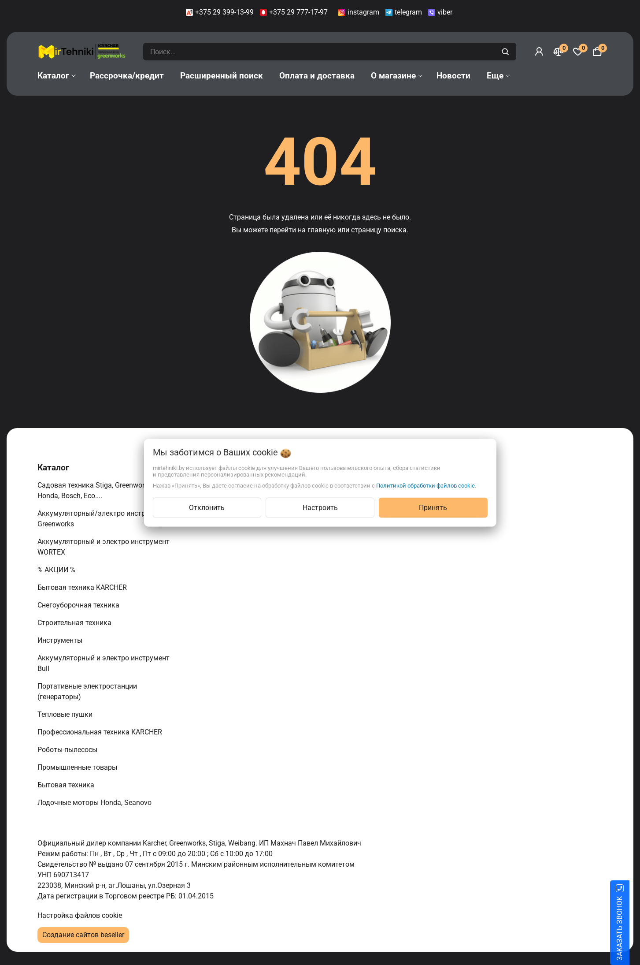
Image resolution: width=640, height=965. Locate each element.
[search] (506, 51)
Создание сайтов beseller (83, 935)
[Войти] (539, 51)
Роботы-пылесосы (68, 749)
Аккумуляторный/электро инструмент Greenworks (101, 518)
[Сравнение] (558, 51)
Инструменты (60, 640)
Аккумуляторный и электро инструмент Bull (103, 663)
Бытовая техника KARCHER (83, 587)
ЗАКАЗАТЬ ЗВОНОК (630, 928)
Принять (433, 507)
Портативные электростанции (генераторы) (87, 691)
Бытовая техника (66, 785)
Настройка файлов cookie (79, 915)
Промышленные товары (78, 767)
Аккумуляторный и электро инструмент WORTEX (103, 546)
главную (321, 230)
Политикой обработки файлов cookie (425, 485)
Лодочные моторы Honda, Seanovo (95, 802)
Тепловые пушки (65, 714)
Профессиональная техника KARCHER (100, 732)
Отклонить (207, 507)
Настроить (320, 507)
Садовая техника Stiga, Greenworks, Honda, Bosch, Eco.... (95, 490)
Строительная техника (76, 622)
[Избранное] (578, 51)
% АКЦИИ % (57, 570)
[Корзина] (597, 51)
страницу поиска (379, 230)
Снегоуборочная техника (79, 605)
